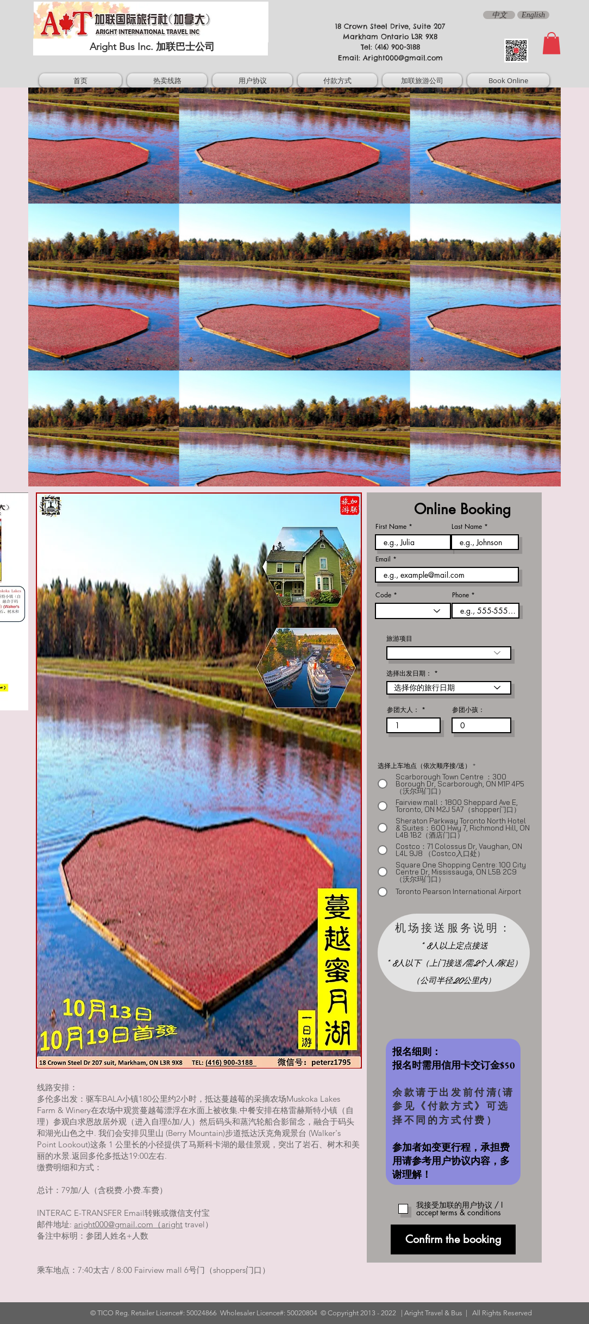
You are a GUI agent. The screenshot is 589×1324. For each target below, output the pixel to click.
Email (383, 559)
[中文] (499, 15)
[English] (533, 15)
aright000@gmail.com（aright (128, 1224)
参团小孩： (468, 710)
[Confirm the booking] (453, 1239)
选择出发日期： (409, 673)
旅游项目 (399, 638)
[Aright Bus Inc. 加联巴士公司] (150, 47)
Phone (460, 595)
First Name (390, 526)
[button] (551, 43)
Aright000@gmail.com (403, 57)
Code (383, 595)
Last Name (467, 526)
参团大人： (403, 710)
